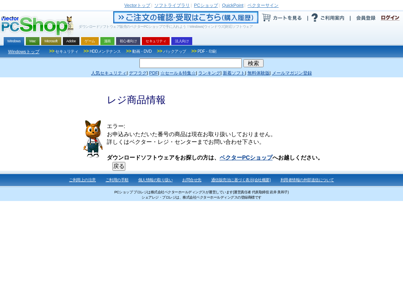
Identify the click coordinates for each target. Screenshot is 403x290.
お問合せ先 (192, 180)
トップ (137, 5)
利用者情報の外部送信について (307, 180)
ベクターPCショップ (246, 157)
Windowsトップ (23, 51)
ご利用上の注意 (82, 180)
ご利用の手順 (117, 180)
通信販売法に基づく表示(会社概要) (241, 180)
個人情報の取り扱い (155, 180)
